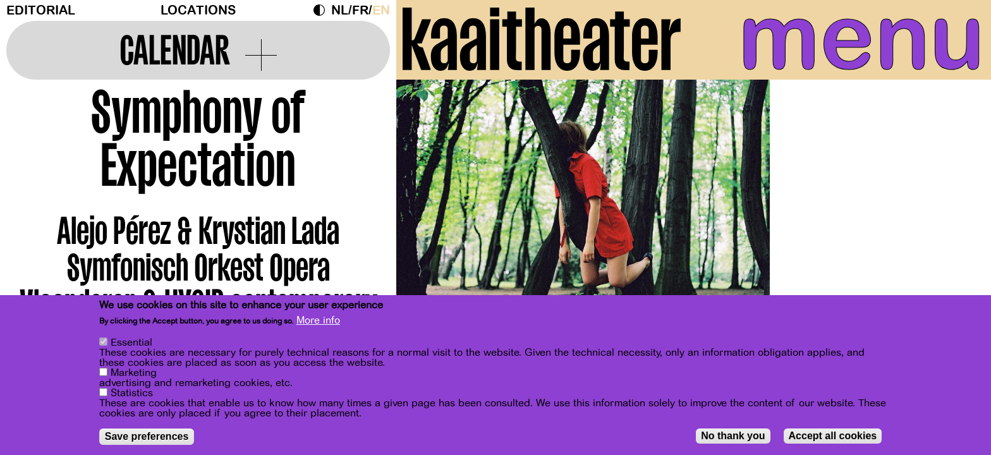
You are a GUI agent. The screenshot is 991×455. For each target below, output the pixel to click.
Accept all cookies (833, 435)
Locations (198, 10)
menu (861, 37)
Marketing (134, 373)
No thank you (733, 435)
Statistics (132, 393)
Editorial (40, 10)
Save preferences (147, 436)
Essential (131, 342)
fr (360, 10)
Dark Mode (322, 10)
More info (318, 320)
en (381, 10)
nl (339, 10)
